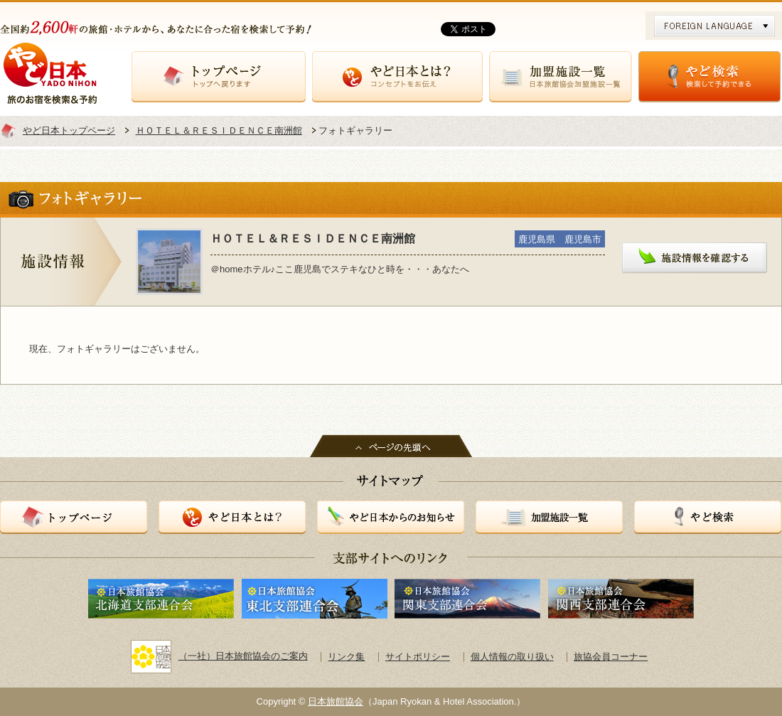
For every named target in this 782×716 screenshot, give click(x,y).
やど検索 (709, 76)
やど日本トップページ (69, 130)
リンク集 (346, 656)
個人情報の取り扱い (512, 656)
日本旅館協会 (335, 701)
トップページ (219, 76)
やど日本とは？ (397, 76)
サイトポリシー (417, 656)
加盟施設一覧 (560, 76)
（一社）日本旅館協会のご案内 (219, 656)
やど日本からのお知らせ (390, 517)
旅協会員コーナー (611, 656)
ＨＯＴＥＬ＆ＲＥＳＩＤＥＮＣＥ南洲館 (219, 130)
